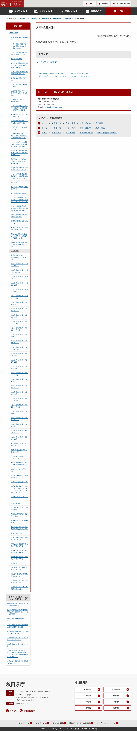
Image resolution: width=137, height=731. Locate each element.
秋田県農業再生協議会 (18, 193)
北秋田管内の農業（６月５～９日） (19, 399)
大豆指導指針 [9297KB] (48, 62)
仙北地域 (116, 702)
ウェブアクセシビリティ (105, 723)
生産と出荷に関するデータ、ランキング (19, 539)
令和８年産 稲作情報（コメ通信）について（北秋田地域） (18, 46)
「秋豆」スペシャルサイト (19, 498)
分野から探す (21, 11)
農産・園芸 (100, 128)
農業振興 (68, 19)
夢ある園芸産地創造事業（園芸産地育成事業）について (19, 244)
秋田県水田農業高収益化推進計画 (19, 188)
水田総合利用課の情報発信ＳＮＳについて (19, 476)
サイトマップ (23, 723)
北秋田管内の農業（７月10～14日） (19, 367)
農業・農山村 (57, 19)
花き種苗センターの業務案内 (19, 521)
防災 (121, 11)
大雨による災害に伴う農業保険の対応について (17, 662)
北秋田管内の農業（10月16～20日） (19, 284)
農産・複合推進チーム (107, 133)
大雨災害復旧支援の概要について (19, 128)
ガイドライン (40, 723)
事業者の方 (96, 11)
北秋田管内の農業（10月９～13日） (19, 290)
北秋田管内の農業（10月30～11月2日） (19, 271)
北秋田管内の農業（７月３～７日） (19, 374)
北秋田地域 (116, 689)
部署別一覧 (56, 133)
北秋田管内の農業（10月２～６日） (19, 297)
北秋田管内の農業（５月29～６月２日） (19, 406)
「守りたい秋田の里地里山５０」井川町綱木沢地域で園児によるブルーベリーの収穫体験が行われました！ (17, 654)
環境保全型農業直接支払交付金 (19, 222)
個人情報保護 (57, 723)
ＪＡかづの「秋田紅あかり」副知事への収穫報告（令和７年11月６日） (19, 108)
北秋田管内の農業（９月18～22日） (19, 310)
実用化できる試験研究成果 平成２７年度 (19, 558)
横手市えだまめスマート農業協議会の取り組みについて (19, 257)
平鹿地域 (87, 708)
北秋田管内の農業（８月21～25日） (19, 335)
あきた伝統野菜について (19, 482)
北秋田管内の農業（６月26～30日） (19, 380)
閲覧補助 (105, 3)
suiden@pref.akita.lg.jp (53, 107)
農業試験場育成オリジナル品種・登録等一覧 (19, 122)
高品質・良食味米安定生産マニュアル (19, 575)
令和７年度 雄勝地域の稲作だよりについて (19, 73)
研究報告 (14, 182)
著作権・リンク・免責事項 (79, 723)
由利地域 (87, 702)
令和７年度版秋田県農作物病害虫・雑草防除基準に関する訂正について (19, 176)
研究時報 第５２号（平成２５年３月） (19, 581)
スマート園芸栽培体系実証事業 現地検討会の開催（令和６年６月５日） (19, 200)
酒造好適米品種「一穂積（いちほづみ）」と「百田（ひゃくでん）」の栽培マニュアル (19, 489)
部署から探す (71, 11)
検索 (90, 3)
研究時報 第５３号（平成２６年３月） (19, 588)
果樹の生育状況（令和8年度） (19, 39)
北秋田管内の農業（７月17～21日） (19, 361)
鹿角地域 (87, 689)
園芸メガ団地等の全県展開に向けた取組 (19, 216)
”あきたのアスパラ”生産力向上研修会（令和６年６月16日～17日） (19, 236)
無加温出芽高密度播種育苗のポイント (19, 515)
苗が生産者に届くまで (18, 533)
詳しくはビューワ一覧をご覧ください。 (54, 76)
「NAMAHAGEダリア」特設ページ (19, 100)
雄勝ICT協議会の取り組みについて (19, 451)
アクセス (13, 711)
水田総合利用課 (86, 133)
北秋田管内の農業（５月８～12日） (19, 425)
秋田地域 (116, 696)
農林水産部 (70, 133)
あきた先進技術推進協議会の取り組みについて (19, 169)
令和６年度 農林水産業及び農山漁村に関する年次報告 (17, 626)
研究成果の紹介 (16, 503)
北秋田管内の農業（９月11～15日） (19, 316)
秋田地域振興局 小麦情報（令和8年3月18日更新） (18, 632)
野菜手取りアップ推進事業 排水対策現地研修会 (17, 604)
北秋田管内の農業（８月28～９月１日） (19, 329)
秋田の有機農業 (16, 59)
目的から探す (46, 11)
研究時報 (14, 563)
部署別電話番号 (29, 711)
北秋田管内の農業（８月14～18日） (19, 342)
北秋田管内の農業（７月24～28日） (19, 355)
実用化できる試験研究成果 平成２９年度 (19, 545)
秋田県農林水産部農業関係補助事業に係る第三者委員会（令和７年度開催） (17, 612)
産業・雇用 (45, 19)
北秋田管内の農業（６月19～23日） (19, 387)
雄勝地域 (116, 708)
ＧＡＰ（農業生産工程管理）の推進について (19, 228)
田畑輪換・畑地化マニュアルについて (19, 457)
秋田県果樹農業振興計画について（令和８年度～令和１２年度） (19, 65)
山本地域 (87, 696)
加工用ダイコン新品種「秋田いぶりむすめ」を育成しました (19, 161)
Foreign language (123, 3)
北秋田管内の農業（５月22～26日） (19, 412)
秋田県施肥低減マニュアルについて (19, 444)
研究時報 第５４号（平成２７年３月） (19, 569)
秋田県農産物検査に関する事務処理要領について (19, 464)
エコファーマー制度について (19, 470)
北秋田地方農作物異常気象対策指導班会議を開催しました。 (19, 153)
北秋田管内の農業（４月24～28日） (19, 432)
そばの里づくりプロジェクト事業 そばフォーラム (17, 639)
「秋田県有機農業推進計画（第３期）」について (19, 53)
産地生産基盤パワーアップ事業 (19, 86)
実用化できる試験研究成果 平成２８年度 (19, 551)
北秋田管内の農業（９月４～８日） (19, 323)
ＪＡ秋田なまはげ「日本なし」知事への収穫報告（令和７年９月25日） (19, 136)
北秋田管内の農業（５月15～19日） (19, 419)
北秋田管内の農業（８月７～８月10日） (19, 348)
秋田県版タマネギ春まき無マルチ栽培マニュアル (19, 528)
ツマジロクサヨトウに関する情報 (19, 509)
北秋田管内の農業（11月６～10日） (19, 265)
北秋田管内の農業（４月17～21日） (19, 438)
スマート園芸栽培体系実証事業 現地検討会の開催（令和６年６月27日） (19, 208)
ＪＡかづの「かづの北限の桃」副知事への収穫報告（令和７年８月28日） (19, 144)
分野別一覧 (34, 19)
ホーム (24, 19)
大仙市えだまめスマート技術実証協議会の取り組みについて (19, 93)
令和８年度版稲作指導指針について (17, 619)
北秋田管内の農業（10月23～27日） (19, 278)
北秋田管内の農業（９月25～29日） (19, 303)
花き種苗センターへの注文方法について (19, 115)
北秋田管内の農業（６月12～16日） (19, 393)
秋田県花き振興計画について (19, 79)
